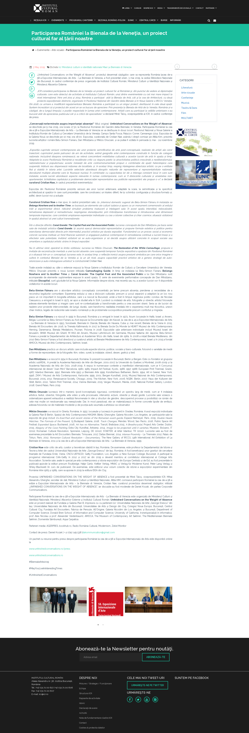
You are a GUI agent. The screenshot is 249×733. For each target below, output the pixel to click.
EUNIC (131, 20)
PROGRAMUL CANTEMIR (81, 20)
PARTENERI (210, 8)
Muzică (185, 103)
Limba (126, 8)
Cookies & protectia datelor (92, 727)
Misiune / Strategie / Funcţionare (95, 683)
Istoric (82, 703)
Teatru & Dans (189, 108)
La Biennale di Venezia (119, 67)
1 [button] (98, 624)
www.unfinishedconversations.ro (46, 555)
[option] (58, 601)
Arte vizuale (188, 92)
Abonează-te (155, 657)
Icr (60, 67)
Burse (164, 20)
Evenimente (58, 20)
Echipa (82, 688)
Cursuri (137, 8)
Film (183, 113)
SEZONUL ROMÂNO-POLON (111, 20)
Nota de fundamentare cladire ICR (95, 718)
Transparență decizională (179, 8)
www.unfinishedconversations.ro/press (49, 548)
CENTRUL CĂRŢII (147, 20)
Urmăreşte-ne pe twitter (147, 685)
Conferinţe (187, 97)
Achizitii (83, 713)
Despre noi (148, 8)
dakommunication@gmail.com (98, 532)
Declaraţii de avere (88, 708)
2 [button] (103, 624)
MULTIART (187, 118)
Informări (175, 20)
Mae (105, 67)
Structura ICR (85, 693)
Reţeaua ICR (40, 20)
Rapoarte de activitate (89, 698)
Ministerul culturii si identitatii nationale (82, 67)
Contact (199, 8)
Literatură (187, 87)
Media (160, 8)
